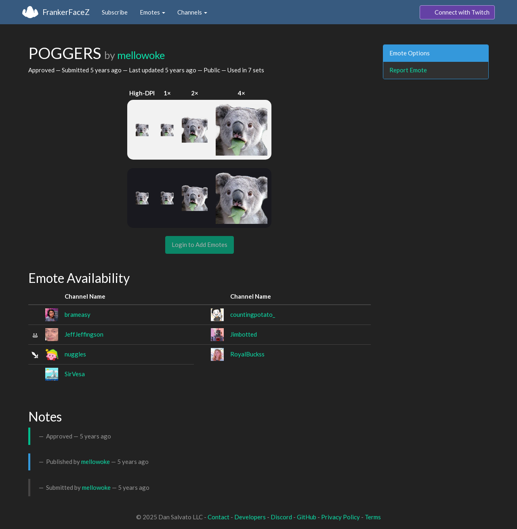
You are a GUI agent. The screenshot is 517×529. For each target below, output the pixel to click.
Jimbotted (243, 334)
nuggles (75, 354)
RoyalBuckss (247, 354)
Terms (373, 517)
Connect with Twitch (457, 12)
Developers (250, 517)
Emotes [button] (152, 12)
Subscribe (115, 12)
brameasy (77, 314)
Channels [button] (192, 12)
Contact (218, 517)
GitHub (306, 517)
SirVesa (75, 373)
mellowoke (141, 55)
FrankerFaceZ (66, 12)
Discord (281, 517)
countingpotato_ (252, 314)
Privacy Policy (340, 517)
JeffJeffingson (84, 334)
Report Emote (408, 70)
